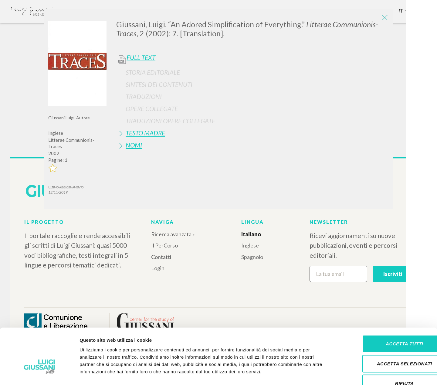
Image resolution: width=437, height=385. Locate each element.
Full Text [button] (141, 57)
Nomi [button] (134, 144)
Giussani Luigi (61, 117)
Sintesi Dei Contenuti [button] (159, 84)
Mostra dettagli (319, 373)
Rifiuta (386, 345)
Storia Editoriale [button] (153, 72)
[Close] (384, 18)
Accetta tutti (386, 305)
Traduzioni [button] (144, 96)
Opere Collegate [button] (152, 108)
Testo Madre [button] (145, 132)
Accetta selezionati (386, 325)
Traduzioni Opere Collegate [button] (170, 120)
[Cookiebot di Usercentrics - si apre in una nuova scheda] (39, 373)
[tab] (252, 72)
